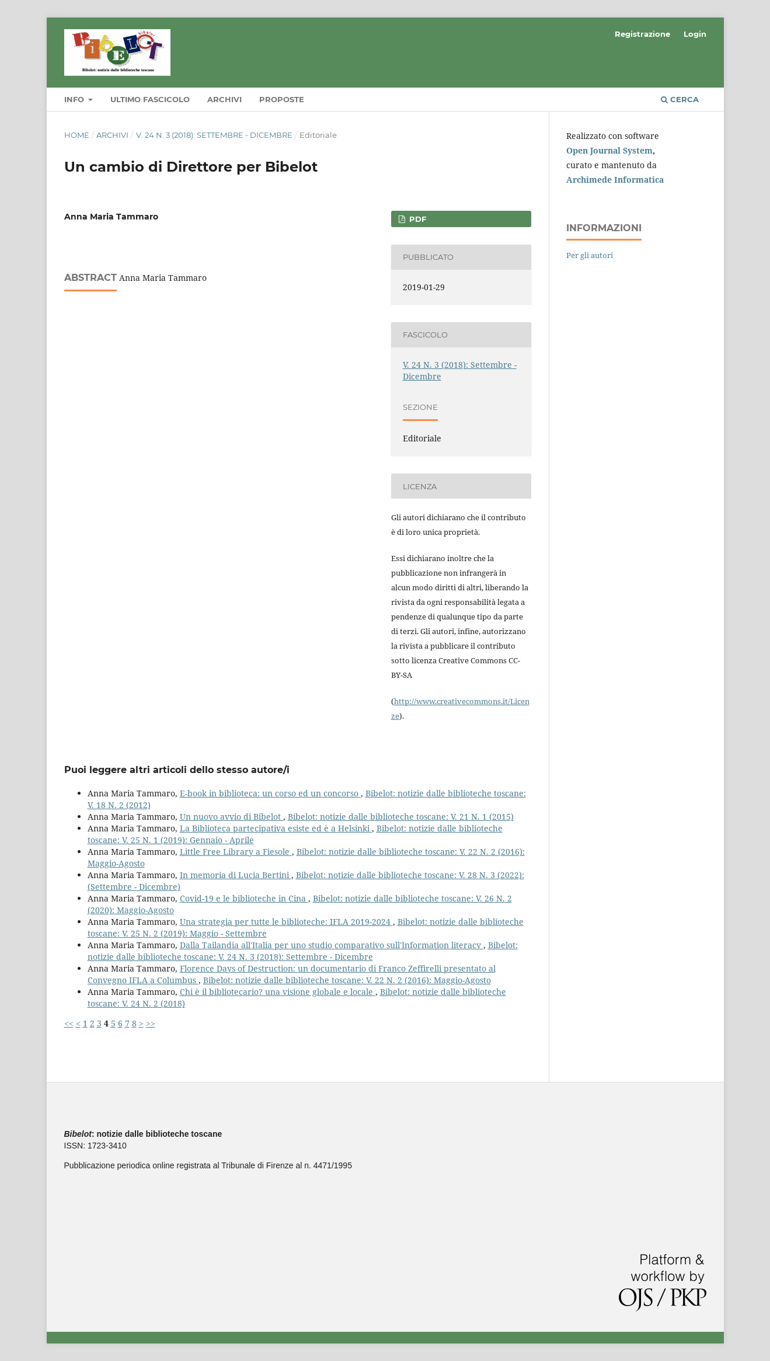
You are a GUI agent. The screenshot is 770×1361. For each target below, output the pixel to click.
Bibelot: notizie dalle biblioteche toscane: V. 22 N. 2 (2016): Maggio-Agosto (347, 980)
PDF (416, 219)
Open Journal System (609, 150)
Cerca (680, 99)
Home (76, 135)
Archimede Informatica (615, 179)
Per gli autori (589, 255)
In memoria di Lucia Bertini (235, 874)
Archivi (224, 99)
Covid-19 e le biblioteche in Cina (244, 898)
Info (75, 99)
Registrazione (642, 34)
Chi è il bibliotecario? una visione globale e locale (277, 991)
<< (69, 1023)
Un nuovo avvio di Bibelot (231, 816)
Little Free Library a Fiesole (236, 851)
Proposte (281, 99)
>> (150, 1023)
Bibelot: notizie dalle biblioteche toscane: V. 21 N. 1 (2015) (401, 816)
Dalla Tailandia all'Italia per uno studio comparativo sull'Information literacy (331, 945)
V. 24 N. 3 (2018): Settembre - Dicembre (214, 135)
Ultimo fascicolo (150, 99)
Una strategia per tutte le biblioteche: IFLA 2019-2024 (286, 921)
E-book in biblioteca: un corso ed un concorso (270, 793)
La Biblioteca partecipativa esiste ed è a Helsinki (276, 828)
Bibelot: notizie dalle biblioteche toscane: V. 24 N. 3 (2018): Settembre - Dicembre (303, 950)
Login (695, 34)
